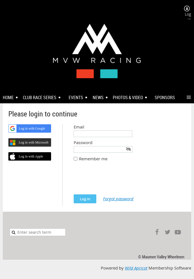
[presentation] (116, 181)
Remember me (93, 158)
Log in (188, 16)
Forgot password (118, 198)
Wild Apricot (136, 268)
